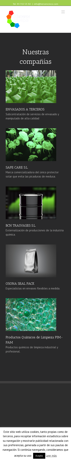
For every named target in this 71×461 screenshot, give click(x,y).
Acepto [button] (39, 455)
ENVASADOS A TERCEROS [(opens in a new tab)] (25, 109)
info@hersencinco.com (46, 3)
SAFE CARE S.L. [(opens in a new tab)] (17, 167)
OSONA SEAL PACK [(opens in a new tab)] (20, 283)
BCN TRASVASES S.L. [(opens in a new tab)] (21, 225)
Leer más (51, 455)
